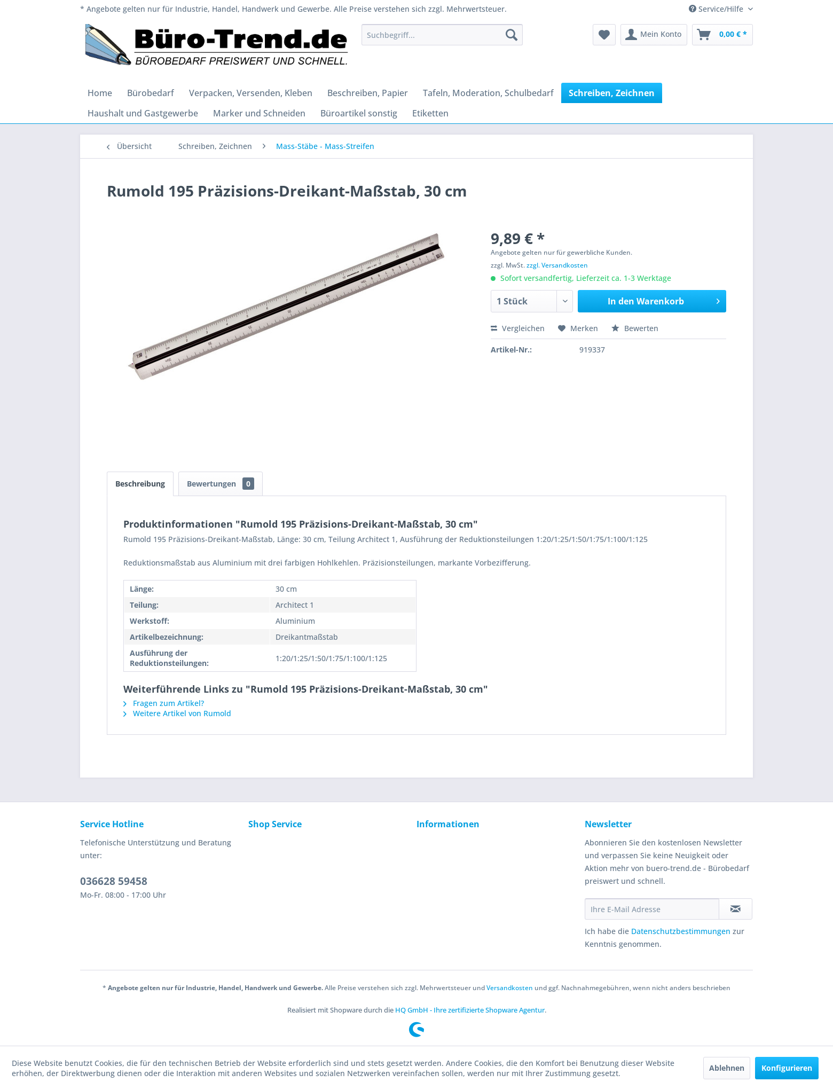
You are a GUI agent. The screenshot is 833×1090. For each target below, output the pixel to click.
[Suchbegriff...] (442, 34)
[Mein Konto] (653, 34)
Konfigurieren (786, 1068)
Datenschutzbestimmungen (680, 931)
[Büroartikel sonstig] (359, 113)
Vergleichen (518, 328)
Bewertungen (220, 483)
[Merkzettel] (604, 34)
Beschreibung (140, 484)
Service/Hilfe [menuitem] (717, 9)
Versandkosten (509, 987)
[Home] (100, 93)
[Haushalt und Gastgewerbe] (143, 113)
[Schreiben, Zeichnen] (611, 93)
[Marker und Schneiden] (259, 113)
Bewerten (634, 328)
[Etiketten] (430, 113)
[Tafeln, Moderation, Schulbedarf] (488, 93)
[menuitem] (442, 34)
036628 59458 (113, 881)
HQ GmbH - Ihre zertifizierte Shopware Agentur (470, 1010)
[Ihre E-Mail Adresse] (652, 909)
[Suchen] (511, 34)
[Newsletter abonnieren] (735, 909)
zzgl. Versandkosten (557, 265)
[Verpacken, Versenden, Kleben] (251, 93)
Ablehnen (726, 1068)
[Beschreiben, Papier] (367, 93)
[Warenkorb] (722, 34)
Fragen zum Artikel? (163, 703)
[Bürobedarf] (151, 93)
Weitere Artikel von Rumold (177, 713)
